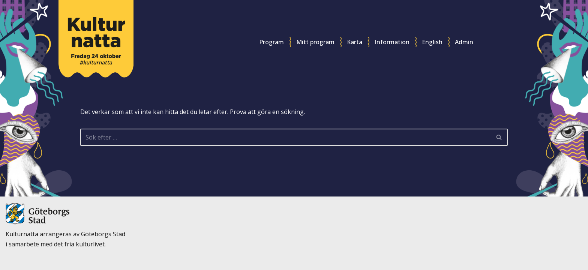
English (432, 42)
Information (392, 42)
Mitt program (315, 42)
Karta (354, 42)
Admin (464, 42)
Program (271, 42)
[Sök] (285, 137)
